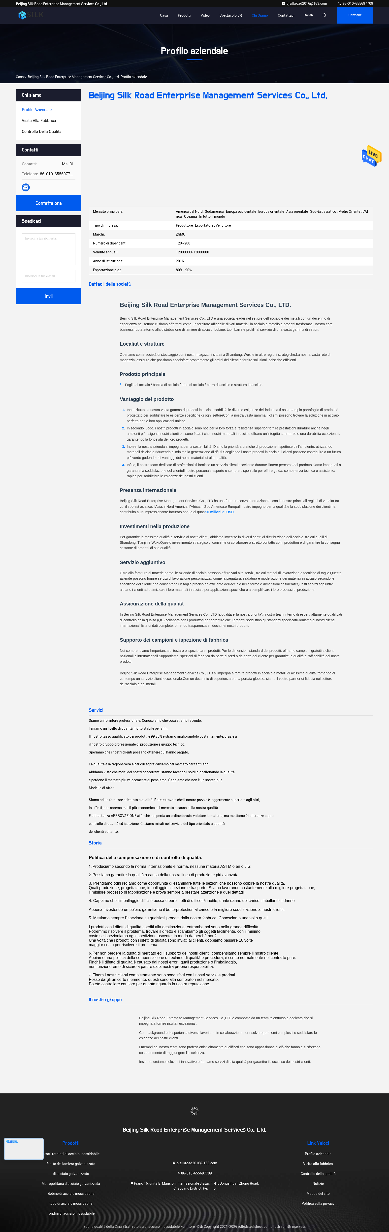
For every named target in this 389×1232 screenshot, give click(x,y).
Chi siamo (258, 15)
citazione (354, 15)
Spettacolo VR (229, 15)
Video (203, 15)
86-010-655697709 (355, 3)
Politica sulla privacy (318, 1203)
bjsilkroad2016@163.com (305, 3)
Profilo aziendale (318, 1154)
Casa (162, 15)
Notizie (318, 1184)
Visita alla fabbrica (318, 1164)
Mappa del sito (318, 1194)
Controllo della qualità (318, 1174)
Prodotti (182, 15)
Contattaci (284, 15)
